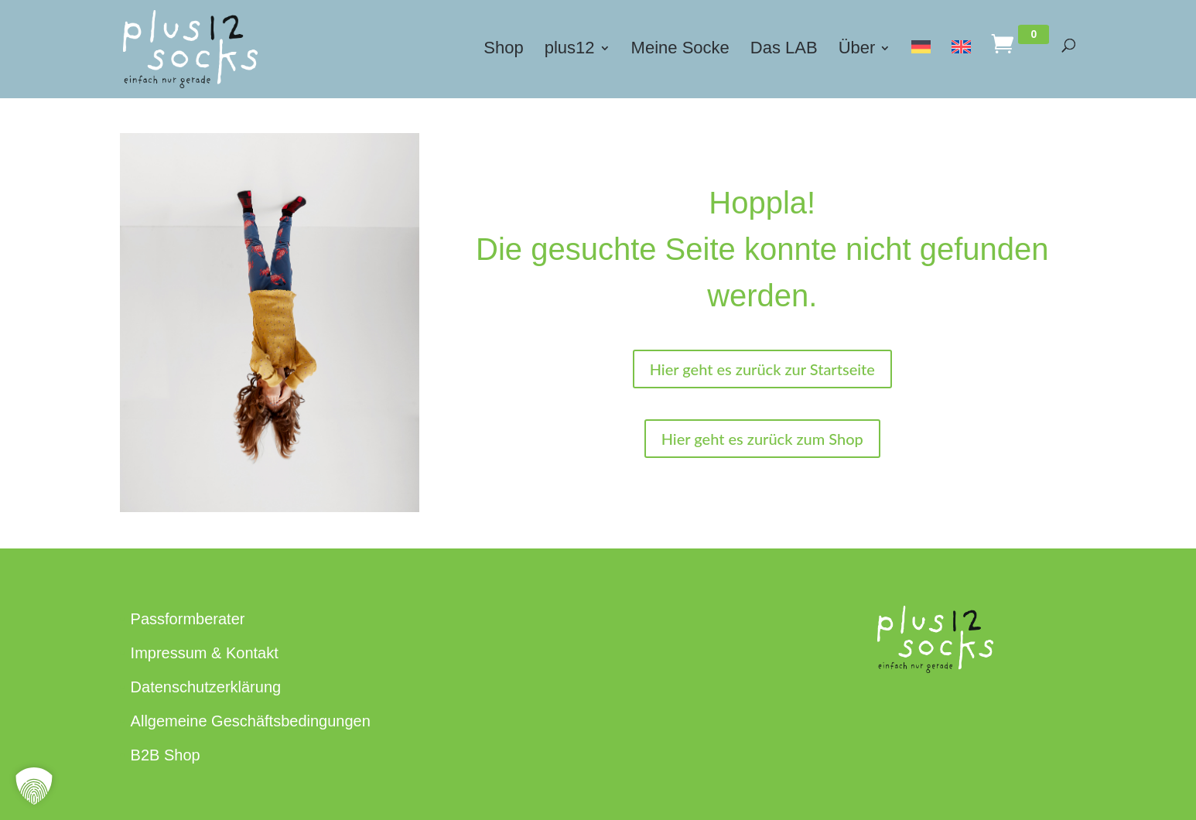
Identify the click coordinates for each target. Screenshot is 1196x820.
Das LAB (784, 50)
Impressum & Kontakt (204, 652)
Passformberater (188, 618)
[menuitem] (921, 66)
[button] (34, 786)
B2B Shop (165, 755)
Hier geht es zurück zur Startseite (762, 369)
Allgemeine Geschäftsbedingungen (251, 720)
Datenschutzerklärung (206, 686)
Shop (503, 50)
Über (857, 50)
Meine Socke (680, 50)
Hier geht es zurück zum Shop (762, 438)
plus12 (570, 50)
